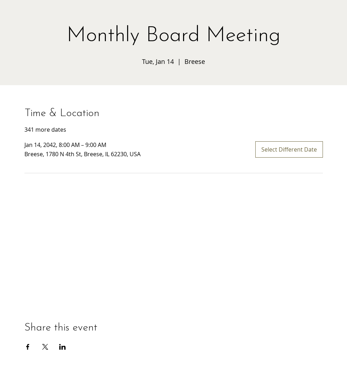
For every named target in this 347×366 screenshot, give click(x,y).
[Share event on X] (45, 347)
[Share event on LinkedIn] (62, 347)
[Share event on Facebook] (27, 347)
